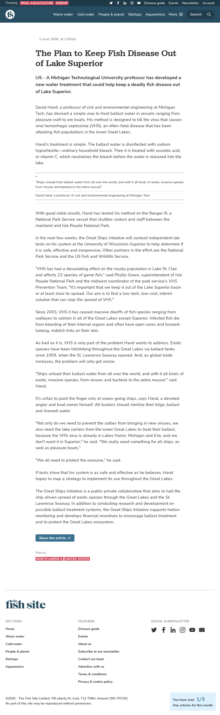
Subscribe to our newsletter (98, 651)
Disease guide (154, 3)
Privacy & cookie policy (95, 682)
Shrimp (62, 3)
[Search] (200, 14)
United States (77, 559)
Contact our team (91, 659)
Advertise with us (91, 666)
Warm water (63, 14)
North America (49, 559)
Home (10, 629)
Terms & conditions (92, 674)
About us (84, 644)
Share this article (55, 538)
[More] (176, 14)
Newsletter (190, 3)
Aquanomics (155, 14)
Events (174, 3)
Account (208, 3)
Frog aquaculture (37, 3)
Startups (134, 14)
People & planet (111, 14)
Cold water (85, 14)
